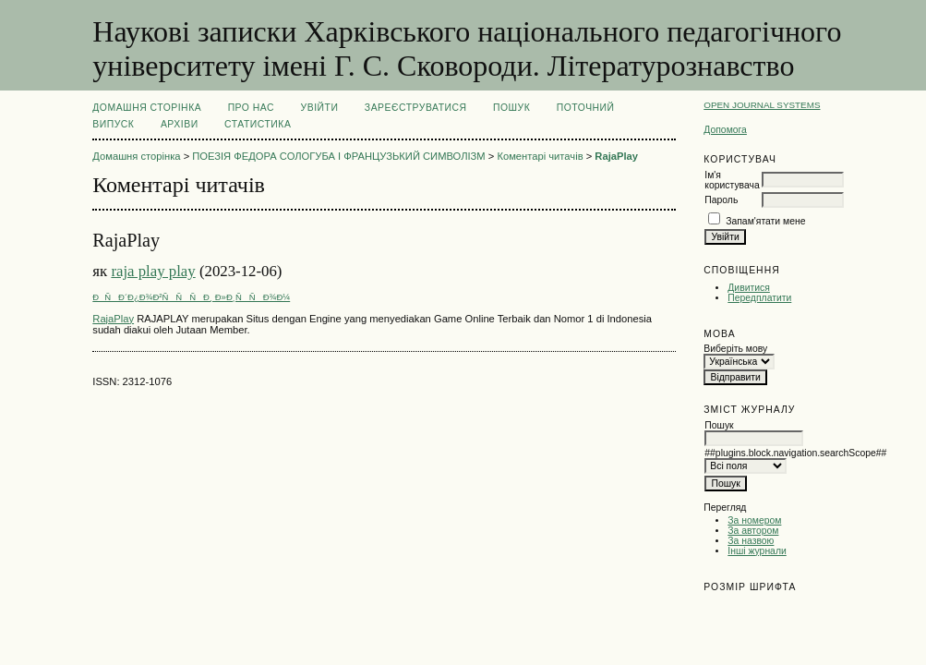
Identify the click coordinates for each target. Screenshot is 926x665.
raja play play (153, 271)
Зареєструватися (416, 108)
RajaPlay (616, 156)
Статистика (257, 124)
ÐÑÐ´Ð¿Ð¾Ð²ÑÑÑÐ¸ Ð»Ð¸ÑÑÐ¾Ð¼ (191, 297)
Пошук (511, 108)
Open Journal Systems (762, 105)
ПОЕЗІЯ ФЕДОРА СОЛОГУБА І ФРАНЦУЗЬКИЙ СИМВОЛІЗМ (338, 156)
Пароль (721, 200)
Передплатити (759, 298)
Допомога (725, 130)
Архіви (179, 124)
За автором (753, 531)
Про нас (251, 108)
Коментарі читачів (540, 156)
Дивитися (749, 288)
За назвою (751, 541)
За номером (754, 520)
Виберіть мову (735, 349)
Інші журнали (757, 551)
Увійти (320, 108)
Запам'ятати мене (765, 221)
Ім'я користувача (731, 180)
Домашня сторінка (146, 108)
